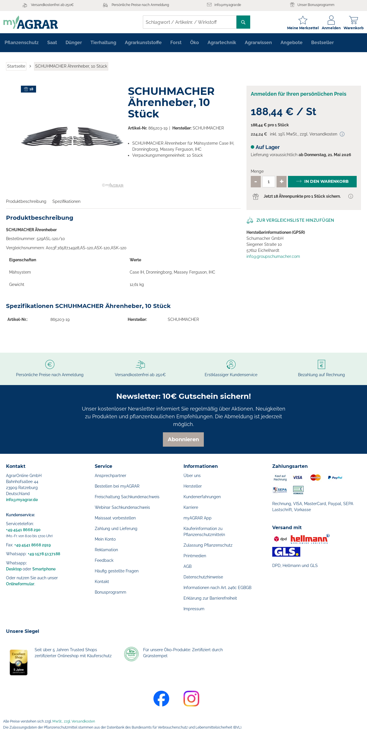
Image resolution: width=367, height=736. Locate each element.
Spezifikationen (66, 203)
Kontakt (102, 581)
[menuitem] (21, 44)
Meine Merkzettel (300, 28)
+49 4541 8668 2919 (32, 545)
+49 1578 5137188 (44, 553)
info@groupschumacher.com (273, 258)
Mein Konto (105, 539)
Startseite (16, 68)
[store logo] (33, 22)
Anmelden (328, 28)
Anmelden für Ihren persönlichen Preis (298, 96)
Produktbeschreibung (26, 203)
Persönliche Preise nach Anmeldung (140, 5)
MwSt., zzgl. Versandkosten (73, 721)
